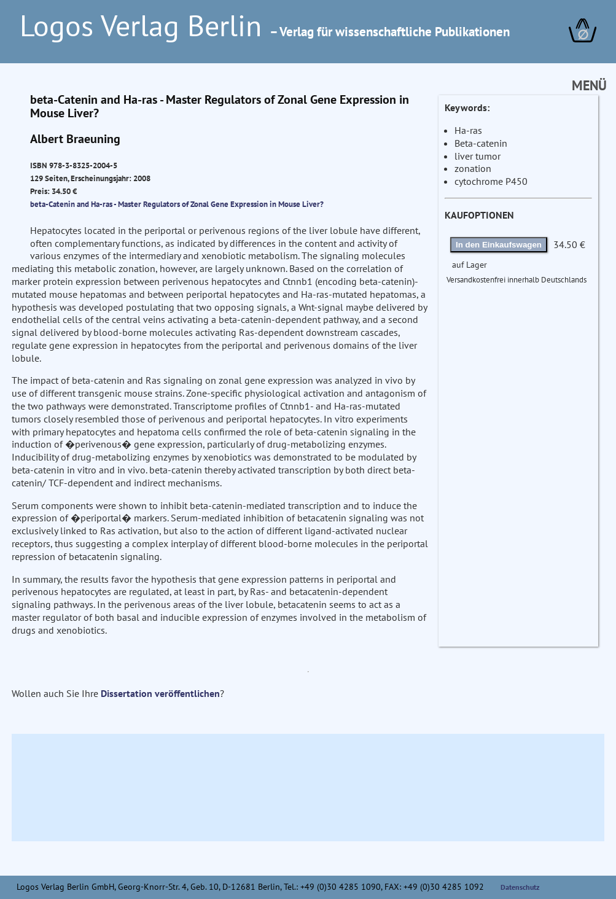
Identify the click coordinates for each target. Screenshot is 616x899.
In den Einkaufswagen (499, 244)
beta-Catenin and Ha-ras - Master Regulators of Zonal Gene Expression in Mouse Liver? (177, 203)
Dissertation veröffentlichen (160, 693)
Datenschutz (520, 887)
